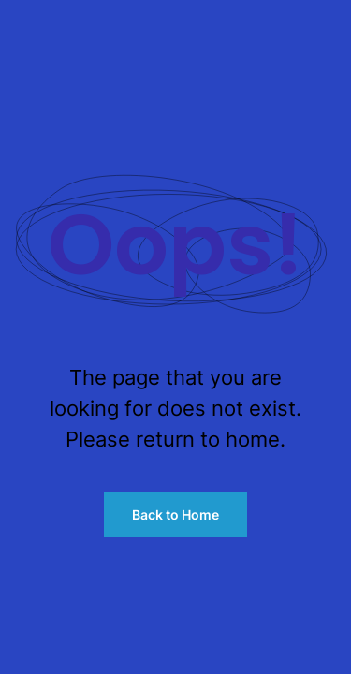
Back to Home (175, 514)
